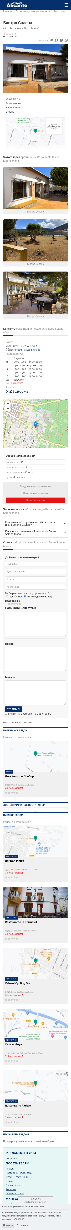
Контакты (11, 1158)
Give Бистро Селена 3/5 (14, 603)
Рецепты (11, 1189)
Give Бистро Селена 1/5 (9, 603)
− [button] (8, 408)
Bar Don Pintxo (14, 860)
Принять (8, 1225)
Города (10, 1168)
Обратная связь (15, 1193)
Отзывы (10, 111)
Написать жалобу (35, 500)
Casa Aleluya (13, 1044)
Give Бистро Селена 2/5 (12, 603)
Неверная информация (35, 493)
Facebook (11, 1204)
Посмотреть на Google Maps (24, 349)
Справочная (13, 1185)
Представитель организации (35, 486)
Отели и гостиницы (17, 1176)
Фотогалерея (13, 103)
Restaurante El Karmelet (21, 922)
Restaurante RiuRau (18, 1105)
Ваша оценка (12, 601)
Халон (35, 345)
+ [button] (8, 403)
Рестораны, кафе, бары (19, 1172)
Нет (20, 596)
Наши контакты (14, 107)
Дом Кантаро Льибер (19, 776)
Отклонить (22, 1225)
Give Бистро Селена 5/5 (20, 603)
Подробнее (18, 1219)
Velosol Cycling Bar (17, 983)
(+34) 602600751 (17, 391)
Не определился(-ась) (39, 596)
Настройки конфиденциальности (35, 1200)
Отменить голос (6, 603)
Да (11, 596)
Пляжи (10, 1181)
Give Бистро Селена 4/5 (17, 603)
